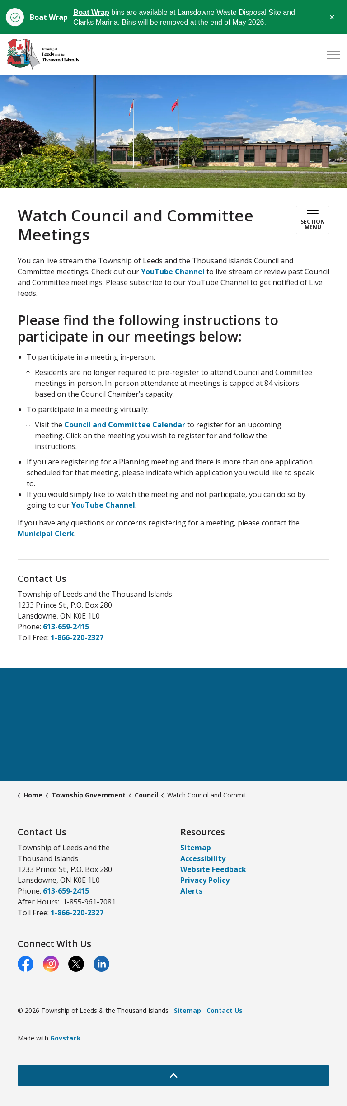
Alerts (191, 891)
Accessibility (202, 858)
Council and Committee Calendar (124, 425)
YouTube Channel (173, 271)
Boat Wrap (91, 12)
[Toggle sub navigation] (312, 220)
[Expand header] (333, 54)
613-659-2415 (66, 627)
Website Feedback (213, 869)
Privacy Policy (205, 880)
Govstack (65, 1038)
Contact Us (224, 1010)
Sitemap (195, 848)
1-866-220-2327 (77, 637)
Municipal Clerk (46, 534)
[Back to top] (173, 1075)
